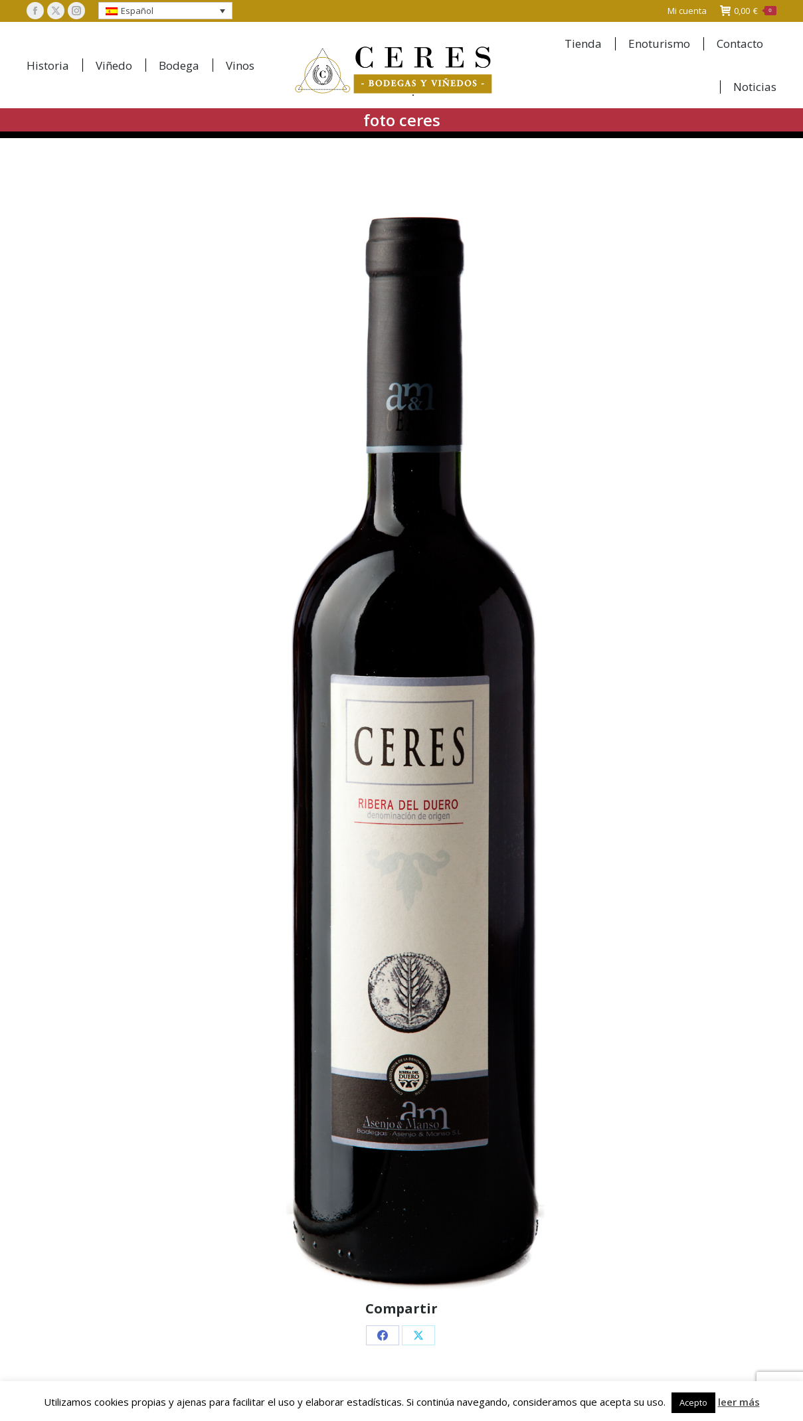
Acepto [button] (693, 1402)
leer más (739, 1401)
